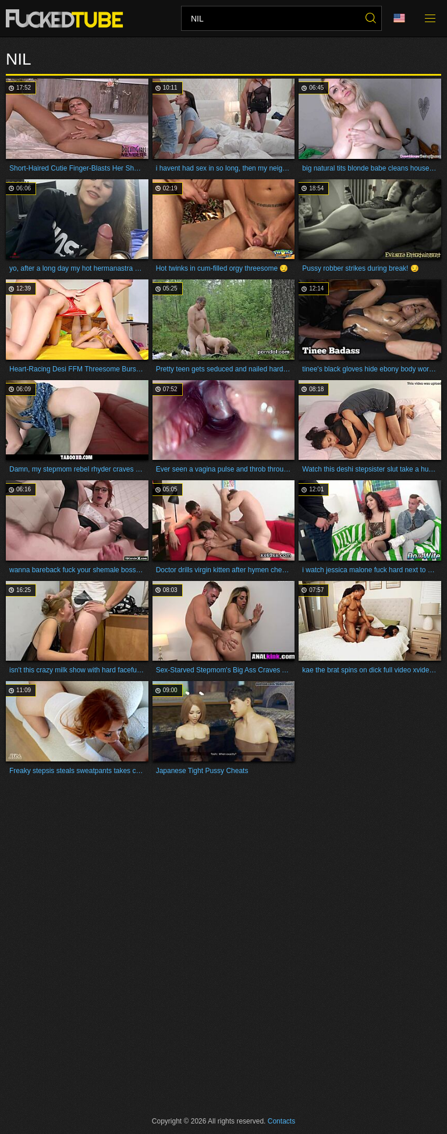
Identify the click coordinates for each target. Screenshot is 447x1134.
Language (399, 18)
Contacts (281, 1121)
